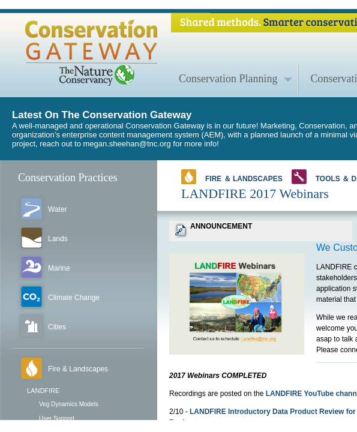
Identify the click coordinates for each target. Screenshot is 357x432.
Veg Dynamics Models (68, 404)
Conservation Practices (67, 178)
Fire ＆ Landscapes (232, 176)
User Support (56, 418)
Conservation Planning (228, 79)
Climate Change (74, 297)
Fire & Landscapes (78, 369)
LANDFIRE (43, 390)
